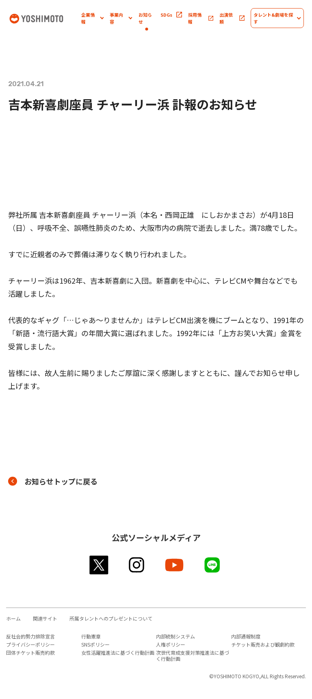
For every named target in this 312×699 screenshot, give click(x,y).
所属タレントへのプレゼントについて (110, 618)
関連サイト (45, 618)
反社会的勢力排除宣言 (30, 636)
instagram (137, 565)
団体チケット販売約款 (30, 652)
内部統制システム (175, 636)
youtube (175, 565)
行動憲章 (91, 636)
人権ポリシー (170, 644)
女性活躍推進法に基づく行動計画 (117, 652)
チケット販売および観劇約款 (263, 644)
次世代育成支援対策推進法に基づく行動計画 (192, 655)
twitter (99, 565)
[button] (92, 18)
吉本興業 (44, 18)
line (212, 565)
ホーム (13, 618)
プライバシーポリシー (30, 644)
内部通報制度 (245, 636)
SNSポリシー (95, 644)
